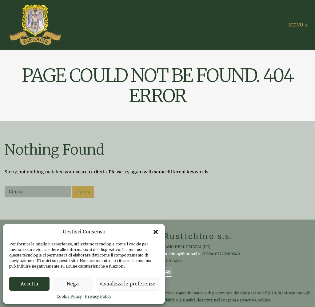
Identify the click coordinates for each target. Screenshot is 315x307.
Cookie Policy (69, 296)
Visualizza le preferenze (127, 284)
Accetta (29, 284)
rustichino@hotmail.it (180, 254)
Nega (73, 284)
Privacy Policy (98, 296)
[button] (156, 232)
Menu (298, 25)
